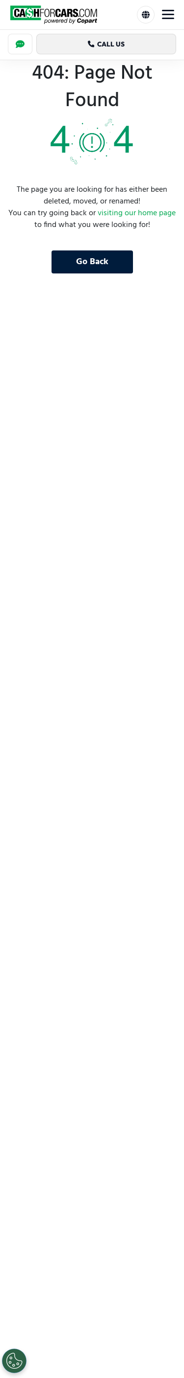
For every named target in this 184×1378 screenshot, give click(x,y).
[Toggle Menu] (168, 15)
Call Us (106, 44)
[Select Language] (146, 14)
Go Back (92, 262)
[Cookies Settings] (14, 1361)
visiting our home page (137, 213)
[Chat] (20, 44)
